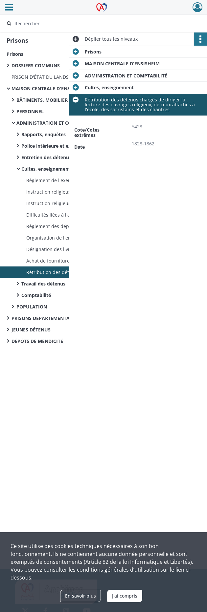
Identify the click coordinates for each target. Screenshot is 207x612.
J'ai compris (124, 596)
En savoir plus (80, 596)
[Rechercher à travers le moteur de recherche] (96, 23)
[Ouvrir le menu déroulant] (9, 8)
